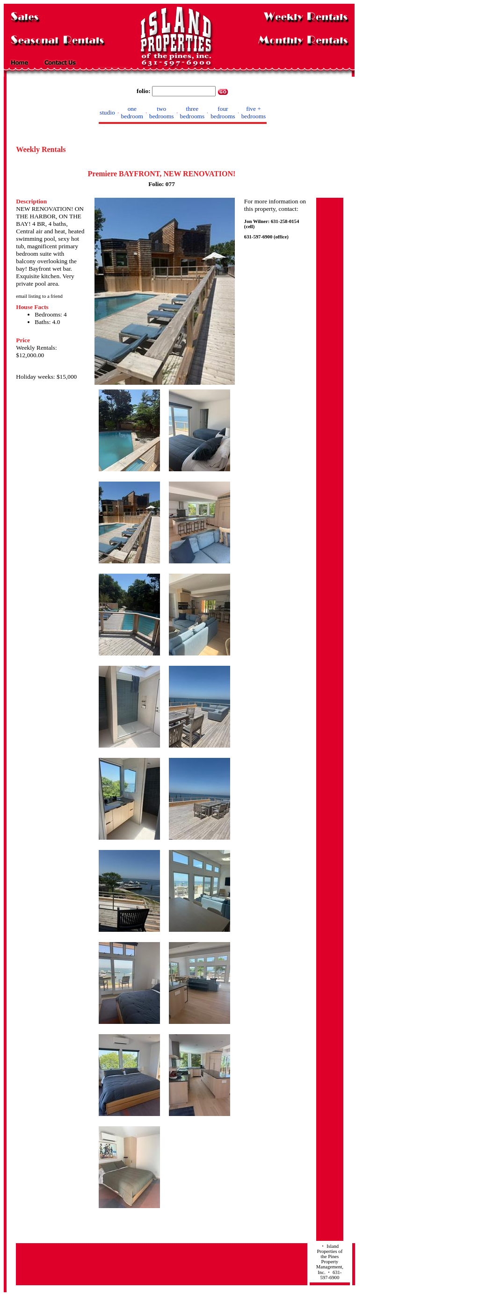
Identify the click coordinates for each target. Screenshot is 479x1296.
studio (107, 112)
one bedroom (132, 112)
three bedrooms (192, 112)
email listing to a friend (39, 296)
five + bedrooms (253, 112)
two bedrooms (161, 112)
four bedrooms (222, 112)
